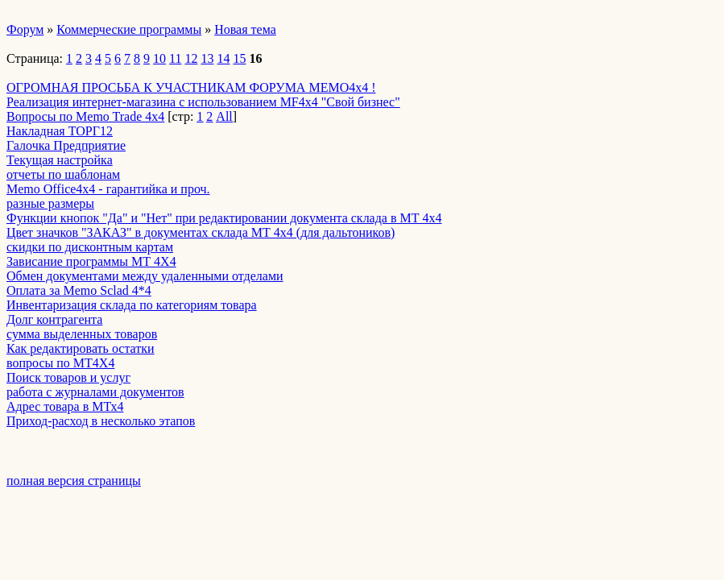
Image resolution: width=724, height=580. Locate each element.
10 (159, 58)
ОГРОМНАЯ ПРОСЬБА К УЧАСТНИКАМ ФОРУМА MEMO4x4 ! (191, 87)
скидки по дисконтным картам (89, 247)
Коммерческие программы (128, 29)
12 (190, 58)
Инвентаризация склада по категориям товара (131, 305)
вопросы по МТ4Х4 (60, 363)
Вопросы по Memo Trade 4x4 (85, 116)
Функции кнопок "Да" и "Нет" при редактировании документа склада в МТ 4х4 (224, 218)
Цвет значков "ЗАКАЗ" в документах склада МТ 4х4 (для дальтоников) (200, 232)
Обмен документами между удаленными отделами (144, 276)
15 (239, 58)
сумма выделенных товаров (81, 334)
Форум (24, 29)
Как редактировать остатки (80, 348)
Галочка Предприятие (66, 145)
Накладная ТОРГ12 (59, 131)
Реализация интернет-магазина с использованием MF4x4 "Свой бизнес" (203, 102)
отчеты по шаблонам (63, 174)
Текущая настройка (59, 160)
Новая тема (245, 29)
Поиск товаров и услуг (68, 377)
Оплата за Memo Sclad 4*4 (78, 290)
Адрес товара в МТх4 (64, 406)
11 (175, 58)
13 (207, 58)
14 (223, 58)
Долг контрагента (54, 319)
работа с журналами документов (95, 392)
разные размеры (50, 203)
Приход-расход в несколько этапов (100, 421)
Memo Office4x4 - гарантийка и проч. (108, 189)
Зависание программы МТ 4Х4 (91, 261)
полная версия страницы (73, 480)
